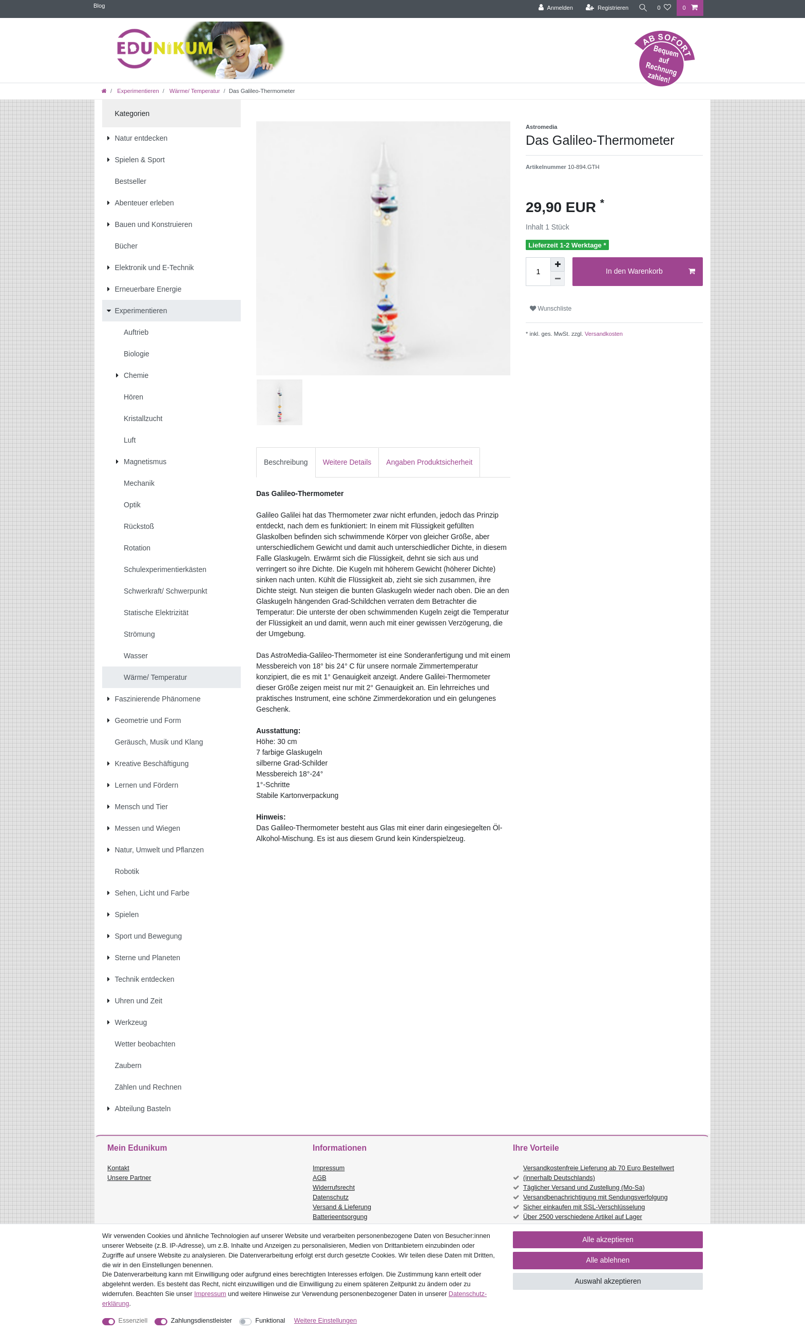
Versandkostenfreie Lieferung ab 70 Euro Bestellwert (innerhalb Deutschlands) (598, 1173)
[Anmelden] (553, 8)
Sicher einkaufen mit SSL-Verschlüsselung (584, 1207)
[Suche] (641, 8)
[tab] (286, 462)
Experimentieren (137, 91)
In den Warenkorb (650, 271)
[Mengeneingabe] (538, 271)
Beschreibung (286, 462)
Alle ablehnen (608, 1260)
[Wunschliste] (664, 8)
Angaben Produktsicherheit (429, 462)
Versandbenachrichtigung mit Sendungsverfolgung (595, 1197)
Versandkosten (603, 334)
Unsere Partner (129, 1177)
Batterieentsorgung (340, 1217)
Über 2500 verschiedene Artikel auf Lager (582, 1217)
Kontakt (118, 1168)
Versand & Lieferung (342, 1207)
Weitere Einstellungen (325, 1320)
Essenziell (133, 1320)
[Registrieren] (604, 8)
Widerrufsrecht (334, 1187)
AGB (320, 1177)
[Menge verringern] (557, 279)
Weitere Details (347, 462)
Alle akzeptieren (608, 1239)
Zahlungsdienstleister (201, 1320)
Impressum (328, 1168)
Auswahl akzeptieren (607, 1281)
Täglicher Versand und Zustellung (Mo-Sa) (584, 1187)
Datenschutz (331, 1197)
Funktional (270, 1320)
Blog (99, 6)
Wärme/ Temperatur (194, 91)
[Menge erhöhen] (557, 264)
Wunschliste (550, 308)
